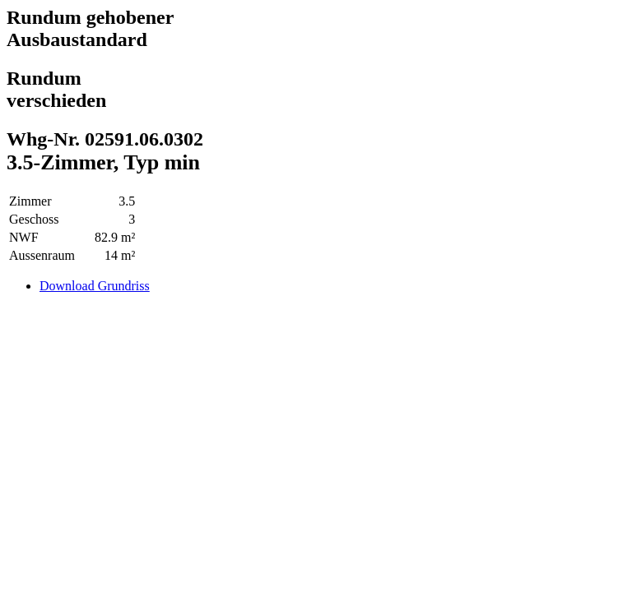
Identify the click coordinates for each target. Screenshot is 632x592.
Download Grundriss (95, 286)
